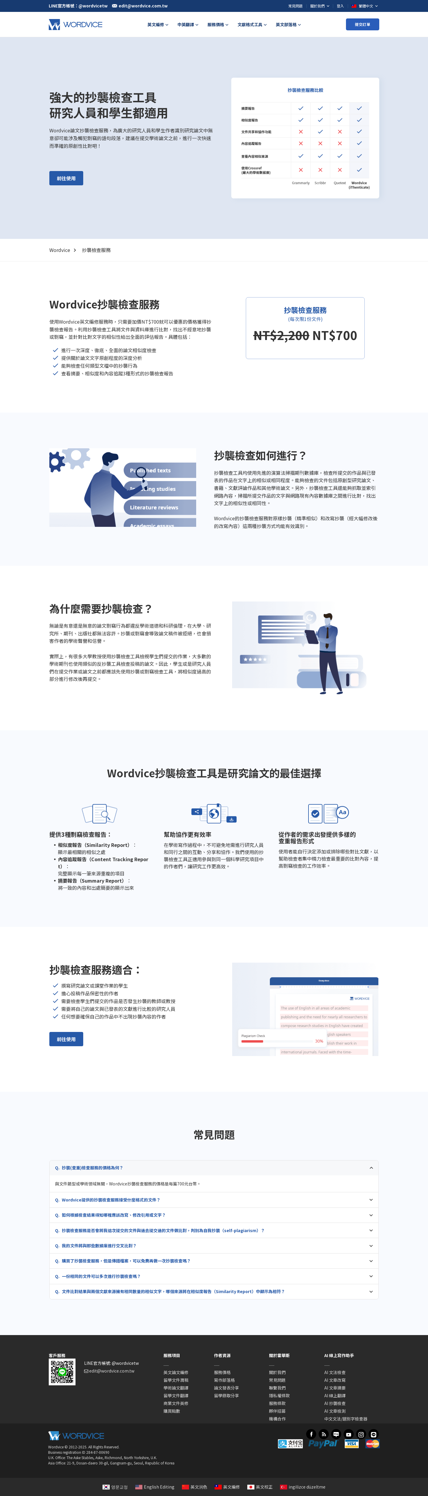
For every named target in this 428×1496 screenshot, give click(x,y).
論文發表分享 (226, 1388)
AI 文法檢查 (335, 1372)
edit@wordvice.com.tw (111, 1371)
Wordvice (59, 249)
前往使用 (66, 178)
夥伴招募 (277, 1411)
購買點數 (171, 1411)
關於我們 (277, 1372)
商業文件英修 (175, 1403)
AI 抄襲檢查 (335, 1403)
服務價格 (222, 1372)
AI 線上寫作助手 (339, 1355)
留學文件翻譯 (175, 1395)
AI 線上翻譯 (335, 1395)
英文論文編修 (175, 1372)
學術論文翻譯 (175, 1388)
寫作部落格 (224, 1380)
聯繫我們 (277, 1388)
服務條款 (277, 1403)
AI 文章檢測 (335, 1411)
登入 (340, 5)
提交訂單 (362, 24)
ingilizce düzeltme (302, 1487)
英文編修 (227, 1487)
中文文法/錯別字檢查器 (345, 1419)
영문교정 (115, 1487)
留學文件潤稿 (175, 1380)
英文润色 (194, 1487)
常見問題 (295, 5)
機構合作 (277, 1419)
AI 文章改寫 (335, 1380)
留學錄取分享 (226, 1395)
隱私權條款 (279, 1395)
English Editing (154, 1487)
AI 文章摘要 (335, 1388)
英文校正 (260, 1487)
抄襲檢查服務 (96, 249)
